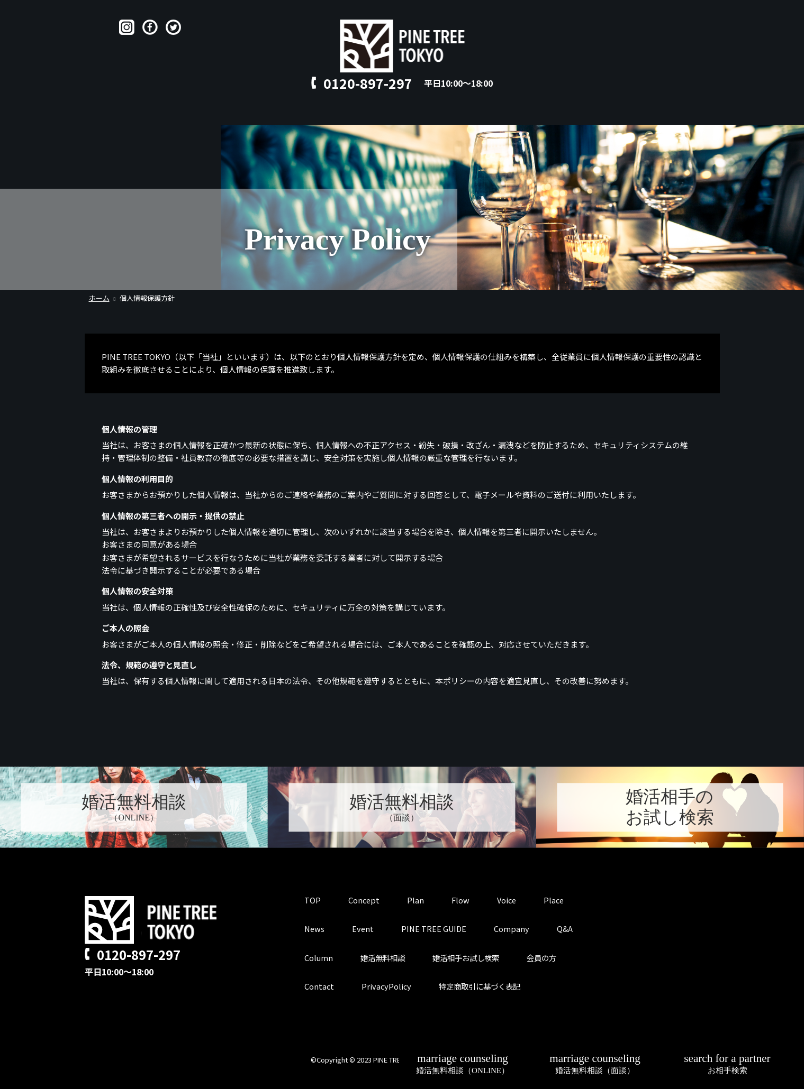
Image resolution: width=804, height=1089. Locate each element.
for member (557, 114)
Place (418, 114)
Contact (498, 114)
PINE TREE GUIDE (436, 928)
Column (318, 957)
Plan (302, 114)
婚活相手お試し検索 (472, 957)
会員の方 (551, 957)
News (315, 928)
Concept (258, 114)
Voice (377, 114)
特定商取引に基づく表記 (484, 985)
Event (364, 928)
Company (515, 928)
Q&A (456, 114)
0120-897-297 (367, 83)
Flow (338, 114)
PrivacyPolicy (387, 985)
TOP (214, 114)
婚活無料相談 (385, 957)
